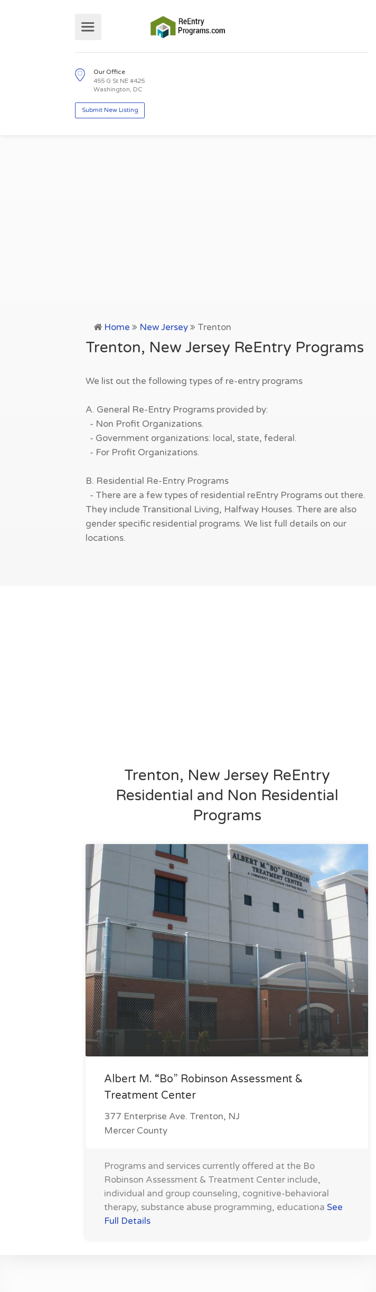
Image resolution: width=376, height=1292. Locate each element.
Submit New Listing (110, 110)
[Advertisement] (188, 241)
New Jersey (163, 327)
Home (117, 327)
